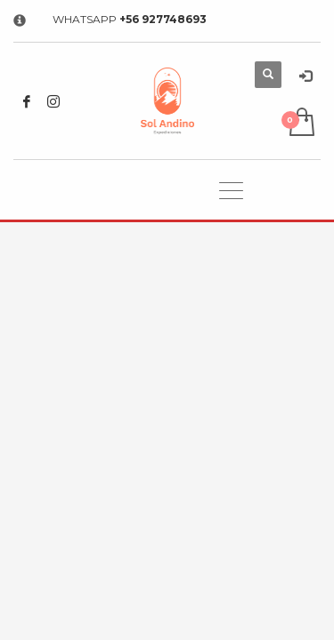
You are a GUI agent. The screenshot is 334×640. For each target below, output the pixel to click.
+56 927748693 (163, 19)
